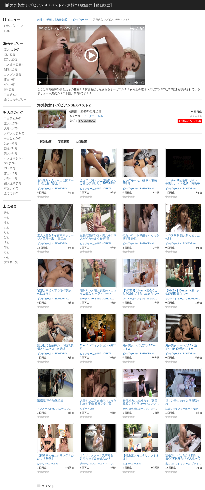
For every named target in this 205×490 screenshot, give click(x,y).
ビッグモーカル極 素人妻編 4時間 (140, 182)
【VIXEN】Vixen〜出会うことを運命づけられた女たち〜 (141, 292)
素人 (7, 49)
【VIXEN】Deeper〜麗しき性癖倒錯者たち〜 (182, 292)
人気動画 (81, 141)
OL (9, 54)
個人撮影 (12, 183)
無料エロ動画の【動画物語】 (52, 19)
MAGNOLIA (51, 463)
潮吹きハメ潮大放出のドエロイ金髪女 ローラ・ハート (98, 292)
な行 (7, 232)
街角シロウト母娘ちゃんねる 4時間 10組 (141, 237)
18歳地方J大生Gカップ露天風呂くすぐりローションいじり (141, 403)
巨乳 (10, 59)
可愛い (11, 188)
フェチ (10, 94)
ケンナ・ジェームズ (176, 298)
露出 (9, 79)
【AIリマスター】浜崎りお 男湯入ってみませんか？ (96, 457)
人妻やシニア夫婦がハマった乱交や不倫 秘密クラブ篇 (98, 402)
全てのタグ (11, 193)
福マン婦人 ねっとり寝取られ (182, 402)
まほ (125, 463)
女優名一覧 (11, 262)
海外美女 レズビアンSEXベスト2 (140, 347)
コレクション (178, 463)
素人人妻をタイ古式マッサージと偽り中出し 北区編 (55, 237)
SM (9, 89)
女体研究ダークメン (140, 408)
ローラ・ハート (88, 298)
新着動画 (63, 141)
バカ (188, 463)
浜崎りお (84, 463)
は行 (7, 237)
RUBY (91, 408)
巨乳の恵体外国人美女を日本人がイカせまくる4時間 (98, 237)
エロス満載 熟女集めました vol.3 (182, 237)
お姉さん (14, 133)
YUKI (125, 408)
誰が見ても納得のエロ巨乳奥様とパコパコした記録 (55, 347)
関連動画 (45, 141)
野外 (10, 178)
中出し (12, 138)
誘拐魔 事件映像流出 (50, 400)
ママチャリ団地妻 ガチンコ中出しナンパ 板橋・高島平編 (182, 183)
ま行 (7, 242)
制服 (10, 69)
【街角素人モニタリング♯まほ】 (141, 457)
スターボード (185, 408)
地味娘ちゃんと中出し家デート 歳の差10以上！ (55, 182)
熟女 (10, 143)
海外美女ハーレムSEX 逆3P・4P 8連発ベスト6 (181, 347)
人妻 (11, 128)
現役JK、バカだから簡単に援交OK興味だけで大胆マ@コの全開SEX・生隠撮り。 (182, 458)
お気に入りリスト (15, 25)
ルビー (83, 408)
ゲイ (9, 84)
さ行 (7, 222)
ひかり (40, 463)
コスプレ (12, 74)
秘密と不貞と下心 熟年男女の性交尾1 (54, 292)
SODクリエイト (98, 463)
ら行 (7, 252)
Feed (7, 30)
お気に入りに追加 (190, 120)
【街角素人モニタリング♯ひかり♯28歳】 (55, 457)
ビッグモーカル (80, 19)
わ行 (7, 257)
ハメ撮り (13, 64)
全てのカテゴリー (15, 99)
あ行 (7, 212)
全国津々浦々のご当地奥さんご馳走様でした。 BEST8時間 (98, 183)
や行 (7, 247)
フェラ (12, 118)
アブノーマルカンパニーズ (51, 408)
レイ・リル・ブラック (135, 298)
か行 (7, 217)
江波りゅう (171, 408)
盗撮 (10, 148)
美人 (10, 153)
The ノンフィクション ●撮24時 (98, 347)
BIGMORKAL (87, 120)
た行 (7, 227)
